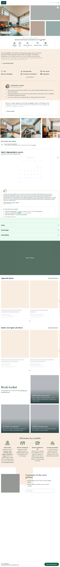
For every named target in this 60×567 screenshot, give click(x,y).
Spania (4, 456)
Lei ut (51, 2)
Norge (10, 452)
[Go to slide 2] (30, 321)
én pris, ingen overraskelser (21, 214)
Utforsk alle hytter (53, 278)
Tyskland (8, 454)
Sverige (3, 454)
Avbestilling (30, 235)
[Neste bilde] (59, 300)
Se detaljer (33, 145)
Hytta (30, 225)
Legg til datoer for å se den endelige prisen (10, 564)
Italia (10, 451)
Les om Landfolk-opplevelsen (9, 216)
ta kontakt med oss (8, 462)
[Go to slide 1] (29, 321)
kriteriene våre (39, 211)
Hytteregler (30, 230)
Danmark (5, 451)
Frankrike (5, 452)
